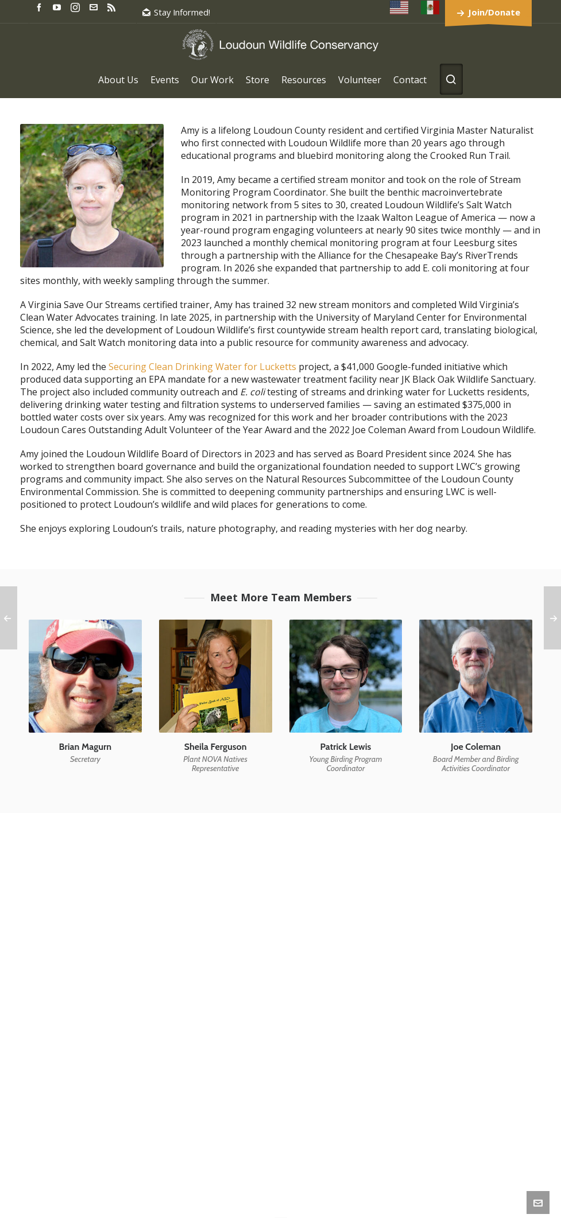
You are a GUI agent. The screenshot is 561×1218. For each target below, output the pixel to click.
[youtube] (58, 6)
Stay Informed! (176, 12)
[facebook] (41, 6)
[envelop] (95, 6)
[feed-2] (113, 6)
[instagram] (77, 7)
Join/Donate (494, 12)
